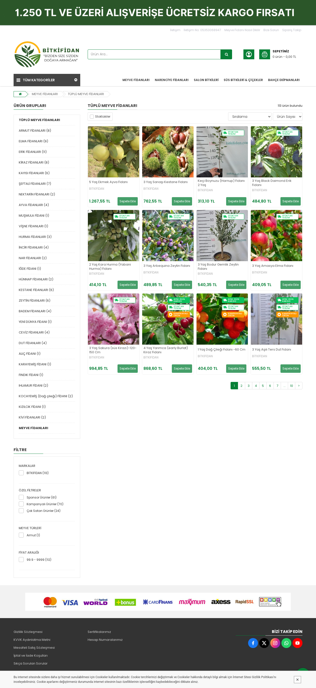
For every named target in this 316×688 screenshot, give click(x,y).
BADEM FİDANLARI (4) (35, 311)
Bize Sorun (271, 30)
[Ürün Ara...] (226, 54)
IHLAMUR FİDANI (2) (33, 385)
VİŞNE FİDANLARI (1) (33, 226)
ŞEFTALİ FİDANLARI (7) (35, 183)
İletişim (175, 30)
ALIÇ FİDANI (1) (29, 353)
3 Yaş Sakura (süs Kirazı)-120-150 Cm (113, 350)
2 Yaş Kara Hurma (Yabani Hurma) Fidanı (110, 267)
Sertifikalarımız (99, 631)
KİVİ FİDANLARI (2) (32, 417)
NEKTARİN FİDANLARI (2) (37, 194)
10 (291, 385)
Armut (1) (33, 535)
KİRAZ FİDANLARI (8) (34, 162)
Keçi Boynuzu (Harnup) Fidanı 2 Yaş (221, 183)
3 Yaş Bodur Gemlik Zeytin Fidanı (218, 267)
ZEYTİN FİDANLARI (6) (34, 300)
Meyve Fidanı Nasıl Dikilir (242, 30)
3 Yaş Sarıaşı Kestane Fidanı (165, 182)
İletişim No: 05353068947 (202, 30)
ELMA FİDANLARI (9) (33, 141)
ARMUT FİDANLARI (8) (35, 130)
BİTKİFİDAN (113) (38, 473)
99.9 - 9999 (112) (39, 560)
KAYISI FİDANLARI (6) (34, 173)
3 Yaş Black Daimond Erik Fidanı (272, 183)
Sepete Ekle (127, 201)
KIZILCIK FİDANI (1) (32, 406)
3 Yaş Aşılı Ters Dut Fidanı (271, 350)
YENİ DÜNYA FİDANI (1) (35, 321)
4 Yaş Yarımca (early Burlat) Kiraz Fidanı (165, 350)
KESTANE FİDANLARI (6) (36, 290)
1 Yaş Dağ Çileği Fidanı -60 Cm (221, 350)
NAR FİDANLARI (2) (33, 258)
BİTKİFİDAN (96, 188)
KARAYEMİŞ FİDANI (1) (35, 364)
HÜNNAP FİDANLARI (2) (36, 279)
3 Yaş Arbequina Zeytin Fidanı (166, 266)
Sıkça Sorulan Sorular (31, 663)
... (284, 385)
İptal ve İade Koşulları (31, 655)
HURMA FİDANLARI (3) (35, 236)
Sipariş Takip (291, 30)
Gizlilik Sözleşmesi (28, 631)
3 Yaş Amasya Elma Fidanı (272, 266)
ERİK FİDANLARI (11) (33, 151)
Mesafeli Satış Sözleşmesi (34, 647)
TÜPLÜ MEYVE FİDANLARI (86, 94)
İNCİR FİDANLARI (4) (34, 247)
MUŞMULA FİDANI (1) (34, 215)
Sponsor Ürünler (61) (42, 497)
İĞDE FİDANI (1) (30, 268)
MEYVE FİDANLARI (45, 94)
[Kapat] (297, 679)
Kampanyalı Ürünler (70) (45, 504)
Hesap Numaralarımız (105, 639)
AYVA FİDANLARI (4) (34, 205)
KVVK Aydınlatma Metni (32, 639)
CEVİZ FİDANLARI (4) (34, 332)
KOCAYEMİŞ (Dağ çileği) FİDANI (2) (46, 396)
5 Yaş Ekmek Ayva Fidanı (108, 182)
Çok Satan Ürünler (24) (43, 511)
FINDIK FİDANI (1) (31, 375)
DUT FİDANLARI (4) (33, 343)
